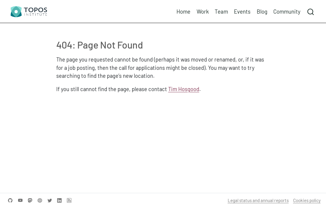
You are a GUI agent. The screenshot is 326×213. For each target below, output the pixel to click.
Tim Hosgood (183, 89)
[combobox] (311, 11)
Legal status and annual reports (258, 200)
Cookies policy (307, 200)
